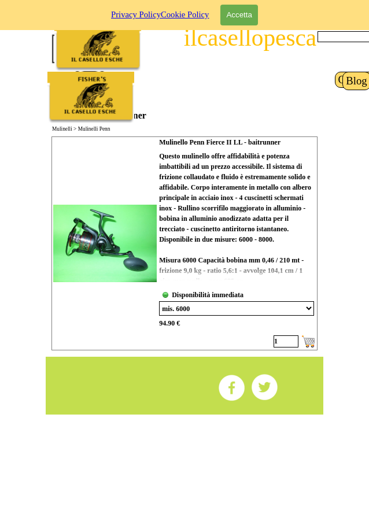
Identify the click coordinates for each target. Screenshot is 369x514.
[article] (184, 243)
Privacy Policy (136, 6)
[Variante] (236, 308)
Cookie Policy (185, 6)
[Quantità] (286, 341)
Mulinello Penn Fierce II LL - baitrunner (220, 142)
